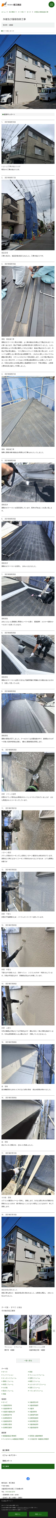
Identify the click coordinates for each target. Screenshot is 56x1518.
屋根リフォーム (8, 1381)
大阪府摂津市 (7, 1405)
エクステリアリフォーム (37, 1384)
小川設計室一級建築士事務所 (39, 1439)
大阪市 (31, 1408)
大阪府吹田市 (7, 1421)
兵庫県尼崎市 (33, 1418)
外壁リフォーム (8, 1384)
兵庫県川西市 (7, 1424)
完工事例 (5, 1466)
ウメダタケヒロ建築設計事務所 (13, 1439)
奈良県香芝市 (33, 1421)
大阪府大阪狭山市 (9, 1412)
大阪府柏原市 (33, 1424)
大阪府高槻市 (33, 1405)
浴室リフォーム (34, 1387)
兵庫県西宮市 (7, 1418)
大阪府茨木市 (33, 1402)
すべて (5, 1372)
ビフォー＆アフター (9, 1455)
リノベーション (8, 1375)
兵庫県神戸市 (7, 1415)
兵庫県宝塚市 (7, 1427)
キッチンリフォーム (9, 1378)
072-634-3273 (10, 1492)
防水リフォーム (8, 1391)
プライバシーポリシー (22, 1507)
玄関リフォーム (34, 1378)
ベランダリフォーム (36, 1391)
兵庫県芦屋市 (33, 1415)
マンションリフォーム (36, 1375)
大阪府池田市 (33, 1427)
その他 (5, 1387)
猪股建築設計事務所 (9, 1436)
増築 (4, 1394)
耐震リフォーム (34, 1381)
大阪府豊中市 (7, 1408)
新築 (30, 1372)
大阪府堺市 (33, 1412)
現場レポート (7, 1461)
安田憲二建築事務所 (36, 1436)
